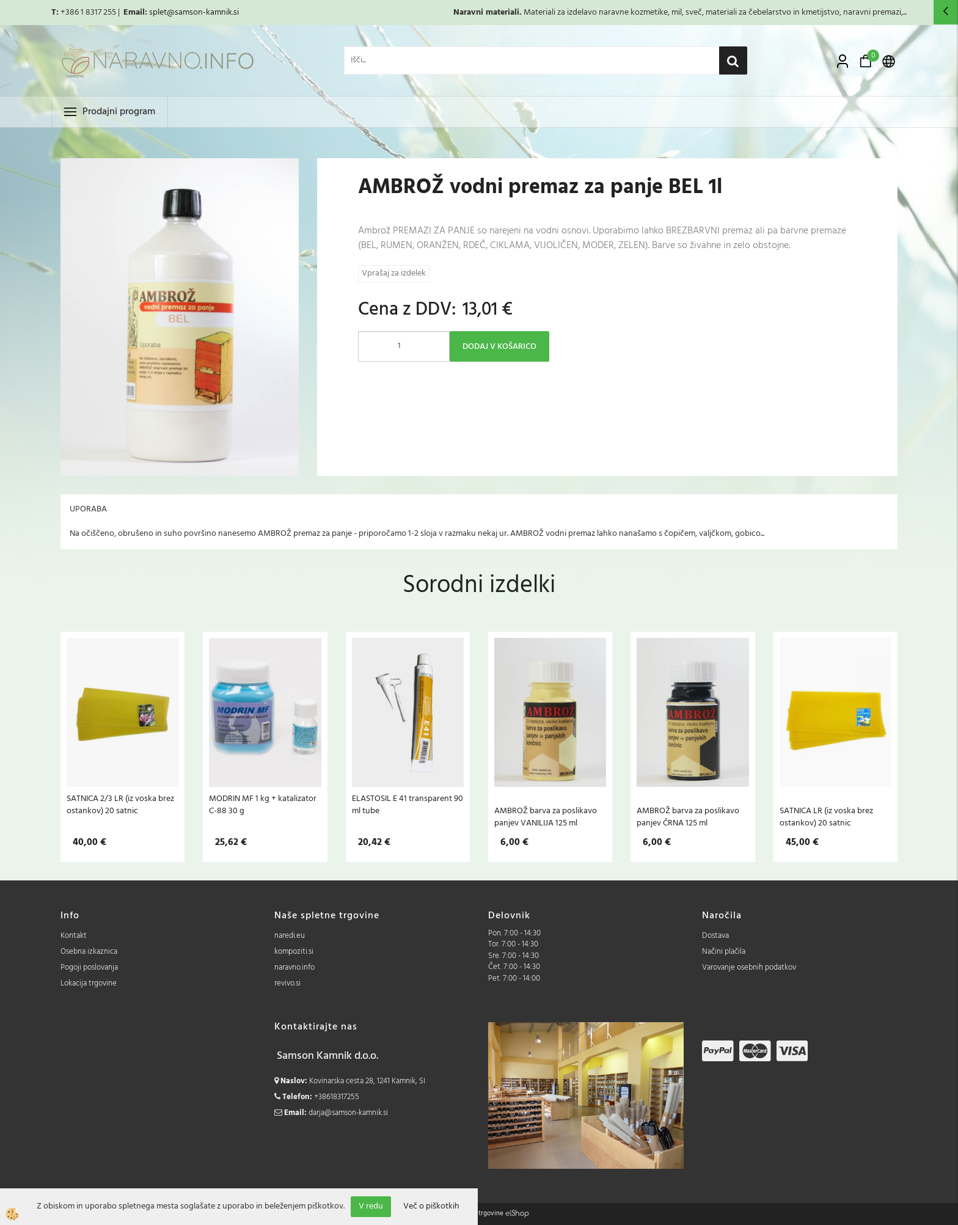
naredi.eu (289, 935)
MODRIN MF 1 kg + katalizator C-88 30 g (262, 804)
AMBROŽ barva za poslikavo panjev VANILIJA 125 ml (545, 817)
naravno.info (294, 967)
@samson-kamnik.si (203, 12)
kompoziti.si (293, 951)
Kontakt (73, 935)
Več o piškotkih (431, 1207)
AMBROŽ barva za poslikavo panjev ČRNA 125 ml (688, 817)
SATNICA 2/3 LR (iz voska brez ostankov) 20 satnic (120, 804)
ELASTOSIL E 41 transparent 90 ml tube (407, 804)
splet (158, 12)
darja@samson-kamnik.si (348, 1112)
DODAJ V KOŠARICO (499, 347)
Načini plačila (723, 951)
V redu (371, 1206)
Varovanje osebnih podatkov (749, 967)
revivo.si (287, 983)
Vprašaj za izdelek (394, 273)
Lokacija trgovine (88, 983)
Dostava (715, 935)
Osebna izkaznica (88, 951)
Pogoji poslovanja (89, 967)
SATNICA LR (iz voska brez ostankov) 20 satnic (826, 817)
